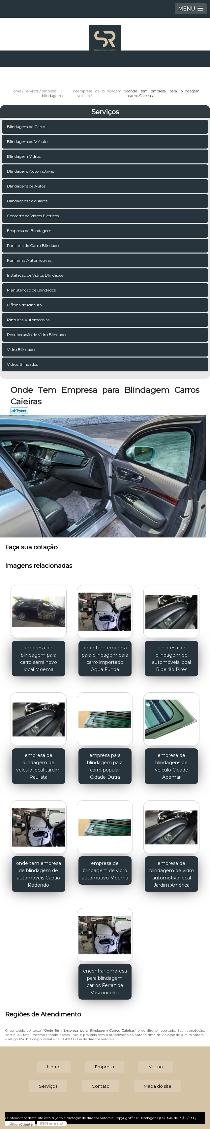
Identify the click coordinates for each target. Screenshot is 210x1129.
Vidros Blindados (23, 364)
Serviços (105, 112)
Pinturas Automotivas (28, 319)
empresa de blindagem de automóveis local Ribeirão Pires (171, 658)
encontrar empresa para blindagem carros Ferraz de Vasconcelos (105, 982)
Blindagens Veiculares (27, 200)
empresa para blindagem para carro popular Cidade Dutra (105, 766)
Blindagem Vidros (24, 156)
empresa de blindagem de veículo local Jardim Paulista (38, 766)
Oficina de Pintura (25, 304)
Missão (155, 1066)
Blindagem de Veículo (27, 141)
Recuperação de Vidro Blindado (37, 334)
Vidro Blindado (21, 349)
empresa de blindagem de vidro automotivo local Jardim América (171, 874)
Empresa (104, 1066)
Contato (100, 1086)
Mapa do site (157, 1086)
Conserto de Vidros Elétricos (33, 215)
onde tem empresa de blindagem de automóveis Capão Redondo (38, 874)
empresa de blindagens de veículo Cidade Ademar (171, 766)
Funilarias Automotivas (29, 260)
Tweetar (19, 410)
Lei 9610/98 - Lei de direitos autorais (85, 1039)
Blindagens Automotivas (31, 171)
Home (54, 1066)
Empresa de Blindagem (29, 230)
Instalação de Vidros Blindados (35, 275)
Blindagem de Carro (26, 126)
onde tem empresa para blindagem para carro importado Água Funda (105, 658)
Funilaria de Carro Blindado (33, 245)
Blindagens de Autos (26, 186)
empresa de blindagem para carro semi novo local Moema (38, 658)
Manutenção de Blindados (32, 290)
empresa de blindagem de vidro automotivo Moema (105, 870)
